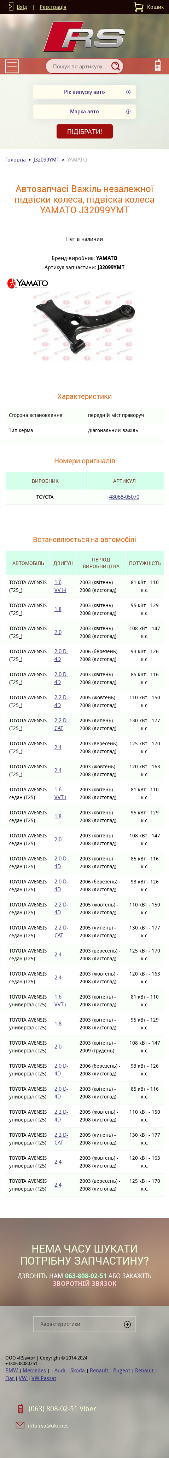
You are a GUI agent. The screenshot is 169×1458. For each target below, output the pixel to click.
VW (23, 1378)
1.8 (58, 609)
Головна (15, 159)
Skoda (78, 1370)
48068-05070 (124, 496)
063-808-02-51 (86, 1276)
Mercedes (35, 1370)
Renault (100, 1370)
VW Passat (43, 1378)
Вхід (22, 7)
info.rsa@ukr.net (48, 1425)
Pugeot (122, 1370)
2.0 (58, 632)
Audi (60, 1370)
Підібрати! (84, 131)
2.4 (58, 747)
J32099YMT (46, 159)
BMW (12, 1370)
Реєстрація (53, 7)
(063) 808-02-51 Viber (62, 1409)
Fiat (10, 1378)
